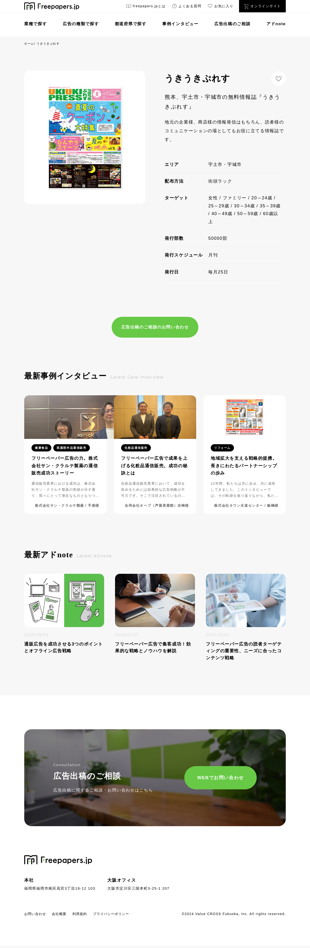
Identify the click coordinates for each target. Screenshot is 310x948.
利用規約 (87, 915)
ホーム (29, 43)
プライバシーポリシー (123, 915)
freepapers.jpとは (146, 7)
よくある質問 (186, 7)
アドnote (276, 24)
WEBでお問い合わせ (207, 779)
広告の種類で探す (81, 24)
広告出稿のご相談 (232, 24)
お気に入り (220, 7)
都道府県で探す (131, 24)
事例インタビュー (180, 24)
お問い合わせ (37, 915)
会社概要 (64, 915)
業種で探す (35, 24)
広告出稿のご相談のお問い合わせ (155, 327)
